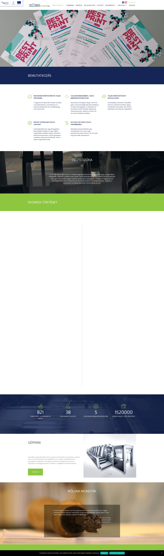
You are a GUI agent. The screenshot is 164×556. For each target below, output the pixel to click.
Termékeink (70, 5)
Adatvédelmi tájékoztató (117, 553)
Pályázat (132, 5)
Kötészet (100, 5)
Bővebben (35, 472)
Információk (110, 5)
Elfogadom (104, 553)
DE (134, 2)
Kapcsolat (121, 5)
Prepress (79, 5)
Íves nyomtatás (89, 5)
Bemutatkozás (57, 5)
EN (132, 2)
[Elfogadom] (162, 553)
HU (129, 2)
